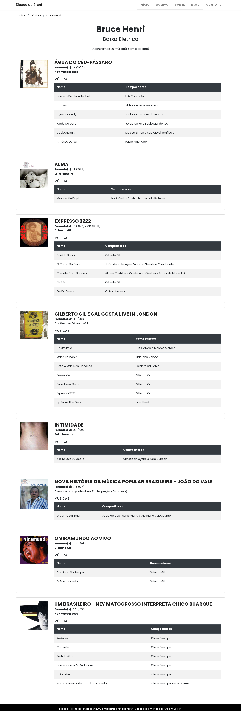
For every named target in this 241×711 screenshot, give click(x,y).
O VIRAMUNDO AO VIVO (82, 538)
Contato (214, 5)
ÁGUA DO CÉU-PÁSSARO (83, 62)
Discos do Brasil (29, 4)
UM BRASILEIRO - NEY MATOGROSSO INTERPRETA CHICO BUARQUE (133, 604)
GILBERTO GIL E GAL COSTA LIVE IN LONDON (105, 314)
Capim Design (173, 708)
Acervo (162, 5)
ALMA (61, 164)
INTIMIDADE (69, 425)
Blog (195, 5)
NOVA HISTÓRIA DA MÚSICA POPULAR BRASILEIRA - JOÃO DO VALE (133, 481)
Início (145, 5)
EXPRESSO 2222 (72, 221)
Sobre (180, 5)
